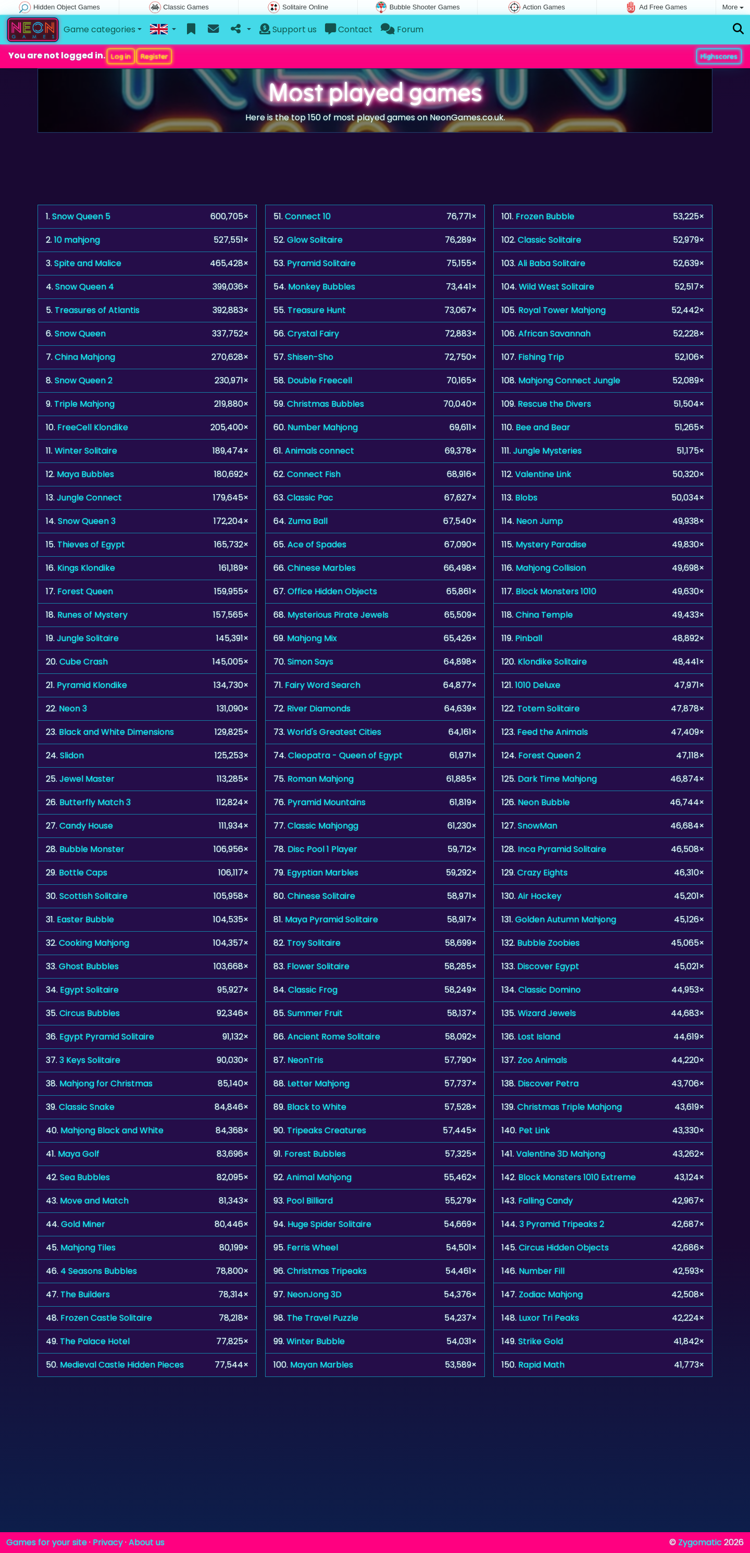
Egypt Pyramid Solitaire (106, 1037)
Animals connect (319, 451)
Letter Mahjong (318, 1083)
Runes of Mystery (92, 615)
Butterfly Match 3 (95, 802)
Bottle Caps (83, 873)
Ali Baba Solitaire (551, 263)
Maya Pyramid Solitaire (331, 919)
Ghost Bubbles (89, 966)
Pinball (528, 638)
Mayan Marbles (321, 1365)
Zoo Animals (542, 1060)
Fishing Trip (541, 357)
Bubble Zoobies (548, 943)
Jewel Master (87, 779)
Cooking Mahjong (94, 943)
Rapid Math (541, 1365)
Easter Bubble (85, 919)
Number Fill (542, 1271)
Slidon (72, 755)
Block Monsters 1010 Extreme (577, 1177)
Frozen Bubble (545, 216)
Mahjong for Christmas (106, 1083)
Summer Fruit (315, 1013)
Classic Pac (310, 498)
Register (154, 56)
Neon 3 (73, 709)
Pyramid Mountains (327, 802)
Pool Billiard (309, 1201)
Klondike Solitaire (552, 662)
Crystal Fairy (313, 334)
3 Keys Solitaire (89, 1060)
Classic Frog (313, 990)
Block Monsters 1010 (556, 591)
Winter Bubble (315, 1341)
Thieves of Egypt (91, 544)
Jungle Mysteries (547, 451)
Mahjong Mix (312, 638)
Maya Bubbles (85, 474)
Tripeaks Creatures (326, 1130)
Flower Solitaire (318, 966)
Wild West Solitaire (556, 287)
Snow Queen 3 (87, 521)
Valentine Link (543, 474)
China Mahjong (85, 357)
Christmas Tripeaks (327, 1271)
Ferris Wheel (312, 1248)
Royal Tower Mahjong (562, 310)
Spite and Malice (87, 263)
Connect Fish (314, 474)
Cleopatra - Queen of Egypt (345, 755)
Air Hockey (539, 896)
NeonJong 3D (314, 1294)
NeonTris (305, 1060)
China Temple (544, 615)
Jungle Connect (89, 498)
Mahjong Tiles (88, 1248)
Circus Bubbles (89, 1013)
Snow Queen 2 (84, 380)
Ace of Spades (317, 544)
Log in (121, 56)
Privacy (108, 1542)
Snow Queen (80, 334)
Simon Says (310, 662)
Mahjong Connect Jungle (569, 380)
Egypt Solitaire (89, 990)
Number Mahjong (323, 427)
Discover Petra (548, 1083)
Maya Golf (78, 1154)
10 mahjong (77, 240)
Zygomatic (700, 1542)
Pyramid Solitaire (321, 263)
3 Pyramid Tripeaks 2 (561, 1224)
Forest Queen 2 (549, 755)
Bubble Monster (91, 849)
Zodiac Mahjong (551, 1294)
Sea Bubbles (85, 1177)
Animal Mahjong (319, 1177)
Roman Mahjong (321, 779)
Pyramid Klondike (92, 685)
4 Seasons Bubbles (98, 1271)
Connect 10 (308, 216)
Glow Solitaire (315, 240)
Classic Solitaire (549, 240)
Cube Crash (83, 662)
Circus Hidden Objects (564, 1248)
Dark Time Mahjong (557, 779)
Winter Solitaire (86, 451)
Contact (348, 29)
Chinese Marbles (322, 568)
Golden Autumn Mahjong (565, 919)
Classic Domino (549, 990)
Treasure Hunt (317, 310)
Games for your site (46, 1542)
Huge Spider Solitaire (329, 1224)
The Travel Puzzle (322, 1318)
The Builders (85, 1294)
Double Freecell (320, 380)
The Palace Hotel (95, 1341)
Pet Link (534, 1130)
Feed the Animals (552, 732)
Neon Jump (539, 521)
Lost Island (539, 1037)
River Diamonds (319, 709)
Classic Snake (87, 1107)
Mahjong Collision (551, 568)
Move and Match (94, 1201)
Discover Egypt (548, 966)
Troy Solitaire (314, 943)
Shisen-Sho (310, 357)
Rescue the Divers (554, 404)
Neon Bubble (544, 802)
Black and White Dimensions (116, 732)
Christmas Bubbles (325, 404)
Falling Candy (545, 1201)
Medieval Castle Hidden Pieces (122, 1365)
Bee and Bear (543, 427)
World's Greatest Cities (334, 732)
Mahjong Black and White (112, 1130)
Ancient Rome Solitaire (334, 1037)
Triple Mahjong (84, 404)
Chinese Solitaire (321, 896)
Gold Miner (83, 1224)
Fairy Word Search (322, 685)
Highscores (719, 56)
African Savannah (554, 334)
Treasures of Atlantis (97, 310)
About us (147, 1542)
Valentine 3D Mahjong (560, 1154)
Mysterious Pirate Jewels (338, 615)
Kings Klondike (86, 568)
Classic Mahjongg (323, 826)
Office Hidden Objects (332, 591)
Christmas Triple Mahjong (569, 1107)
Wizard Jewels (547, 1013)
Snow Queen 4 (84, 287)
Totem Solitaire (548, 709)
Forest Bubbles (315, 1154)
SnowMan (537, 826)
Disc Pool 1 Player (322, 849)
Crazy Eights (542, 873)
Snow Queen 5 (81, 216)
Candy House (86, 826)
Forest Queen (85, 591)
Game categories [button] (99, 29)
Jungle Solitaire (88, 638)
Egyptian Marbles (322, 873)
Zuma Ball (308, 521)
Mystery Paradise (551, 544)
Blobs (526, 498)
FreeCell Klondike (92, 427)
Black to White (316, 1107)
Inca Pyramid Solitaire (562, 849)
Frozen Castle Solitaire (106, 1318)
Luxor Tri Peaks (549, 1318)
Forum (402, 29)
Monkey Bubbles (321, 287)
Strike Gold (540, 1341)
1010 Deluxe (537, 685)
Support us (288, 29)
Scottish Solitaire (93, 896)
